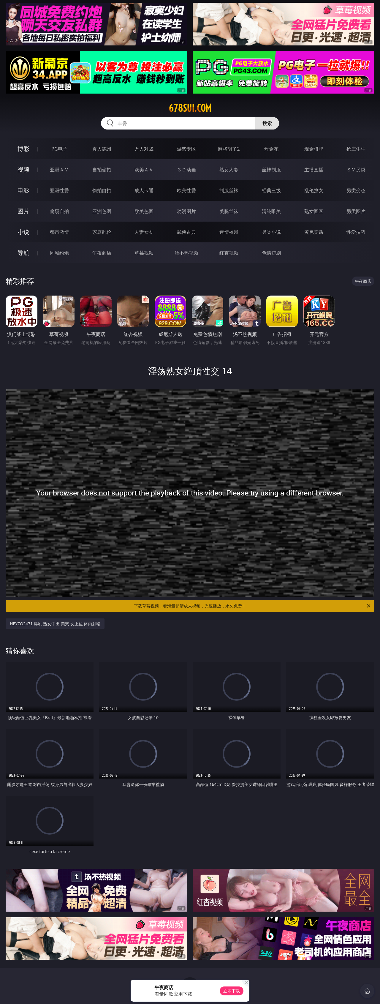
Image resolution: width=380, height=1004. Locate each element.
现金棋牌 (313, 149)
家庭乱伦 (101, 232)
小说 (23, 232)
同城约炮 (59, 253)
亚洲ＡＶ (59, 169)
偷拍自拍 (101, 190)
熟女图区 (313, 211)
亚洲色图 (101, 211)
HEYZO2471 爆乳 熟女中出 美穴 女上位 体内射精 (55, 623)
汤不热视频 (186, 253)
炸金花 (271, 149)
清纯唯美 (271, 211)
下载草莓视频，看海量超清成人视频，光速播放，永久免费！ (252, 606)
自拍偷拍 (101, 169)
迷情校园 (228, 232)
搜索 (267, 123)
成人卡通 (143, 190)
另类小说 (271, 232)
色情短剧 (271, 253)
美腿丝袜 (228, 211)
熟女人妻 (228, 169)
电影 (23, 190)
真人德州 (101, 149)
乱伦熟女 (313, 190)
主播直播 (313, 169)
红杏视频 (228, 253)
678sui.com (190, 108)
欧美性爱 (186, 190)
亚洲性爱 (59, 190)
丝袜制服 (271, 169)
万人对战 (143, 149)
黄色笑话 (313, 232)
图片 (23, 211)
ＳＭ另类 (355, 169)
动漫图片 (186, 211)
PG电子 (59, 149)
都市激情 (59, 232)
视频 (23, 169)
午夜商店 (101, 253)
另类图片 (355, 211)
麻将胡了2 (229, 149)
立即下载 (231, 991)
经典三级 (271, 190)
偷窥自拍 (59, 211)
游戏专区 (186, 149)
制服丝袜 (228, 190)
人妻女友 (143, 232)
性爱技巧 (355, 232)
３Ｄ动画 (186, 169)
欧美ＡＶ (143, 169)
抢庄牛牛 (355, 149)
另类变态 (355, 190)
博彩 (23, 149)
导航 (23, 253)
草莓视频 (143, 253)
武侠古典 (186, 232)
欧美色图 (143, 211)
